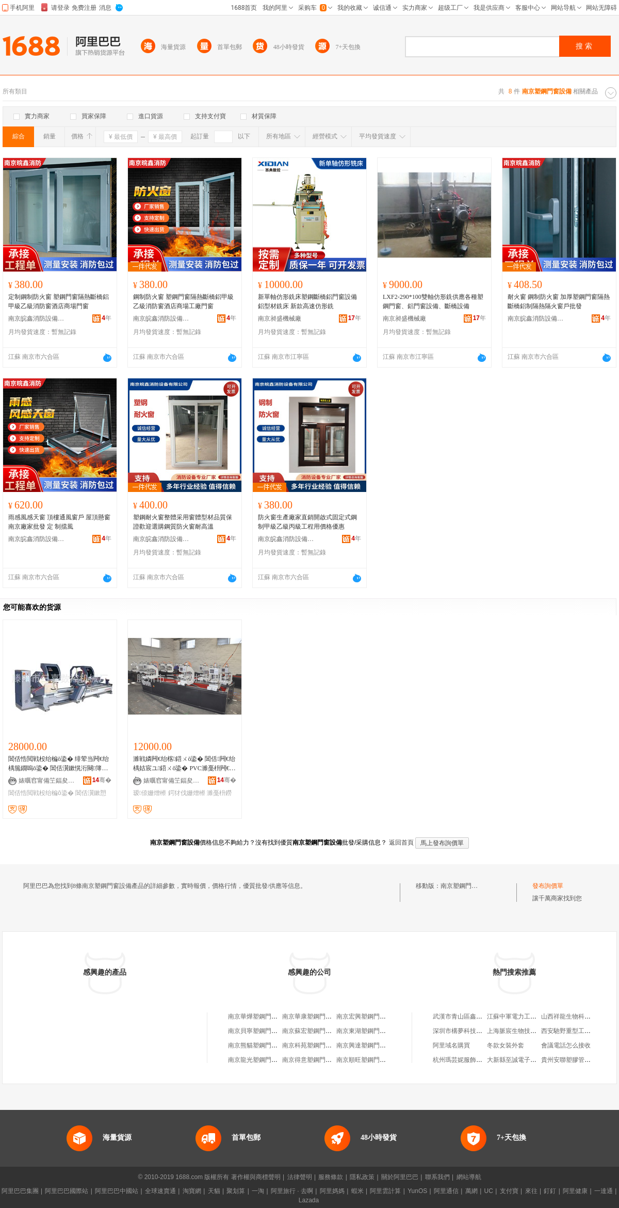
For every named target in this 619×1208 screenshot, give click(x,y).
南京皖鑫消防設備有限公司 (36, 318)
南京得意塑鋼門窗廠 (310, 1059)
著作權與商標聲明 (256, 1177)
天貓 (214, 1191)
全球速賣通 (160, 1191)
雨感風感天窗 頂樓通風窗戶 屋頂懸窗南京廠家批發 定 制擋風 (59, 522)
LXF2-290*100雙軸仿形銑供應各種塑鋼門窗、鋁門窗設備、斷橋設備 (433, 301)
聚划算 (235, 1191)
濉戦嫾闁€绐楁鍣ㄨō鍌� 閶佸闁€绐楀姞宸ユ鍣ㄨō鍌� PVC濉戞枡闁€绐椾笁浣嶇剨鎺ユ (184, 764)
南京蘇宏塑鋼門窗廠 (310, 1031)
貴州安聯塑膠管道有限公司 (578, 1059)
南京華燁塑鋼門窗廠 (256, 1016)
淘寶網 (192, 1191)
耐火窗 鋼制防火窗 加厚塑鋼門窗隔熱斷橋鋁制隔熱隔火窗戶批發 (559, 301)
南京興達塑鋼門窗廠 (364, 1045)
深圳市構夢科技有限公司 (467, 1031)
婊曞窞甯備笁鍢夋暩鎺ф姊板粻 (47, 780)
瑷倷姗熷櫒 (149, 793)
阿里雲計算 (385, 1191)
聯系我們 (437, 1177)
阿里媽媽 (332, 1191)
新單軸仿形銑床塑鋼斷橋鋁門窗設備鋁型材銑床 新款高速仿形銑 (307, 301)
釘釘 (550, 1191)
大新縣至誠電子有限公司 (521, 1059)
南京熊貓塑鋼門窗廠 (256, 1045)
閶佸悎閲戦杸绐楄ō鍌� (41, 793)
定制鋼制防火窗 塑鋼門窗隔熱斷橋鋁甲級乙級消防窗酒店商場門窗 (58, 301)
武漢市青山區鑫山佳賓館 (467, 1016)
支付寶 (509, 1191)
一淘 (258, 1191)
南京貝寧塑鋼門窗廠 (256, 1031)
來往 (531, 1191)
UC (488, 1191)
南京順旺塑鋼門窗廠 (364, 1059)
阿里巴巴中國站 (116, 1191)
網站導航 (469, 1177)
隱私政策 (362, 1177)
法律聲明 (299, 1177)
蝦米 (357, 1191)
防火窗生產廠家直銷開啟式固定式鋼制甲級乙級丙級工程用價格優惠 (307, 522)
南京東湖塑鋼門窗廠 (364, 1031)
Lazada (309, 1200)
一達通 (603, 1191)
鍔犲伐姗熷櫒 (186, 793)
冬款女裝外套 (505, 1045)
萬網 (471, 1191)
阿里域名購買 (451, 1045)
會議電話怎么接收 (566, 1045)
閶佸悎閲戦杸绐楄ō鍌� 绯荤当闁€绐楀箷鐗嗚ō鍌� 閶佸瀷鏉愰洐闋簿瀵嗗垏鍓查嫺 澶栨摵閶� (58, 764)
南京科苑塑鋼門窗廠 (310, 1045)
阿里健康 (575, 1191)
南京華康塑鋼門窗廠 (310, 1016)
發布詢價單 (547, 885)
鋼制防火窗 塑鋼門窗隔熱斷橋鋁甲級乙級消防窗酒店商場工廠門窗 (183, 301)
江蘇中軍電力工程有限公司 (524, 1016)
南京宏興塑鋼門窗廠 (364, 1016)
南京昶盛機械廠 (279, 318)
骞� (101, 780)
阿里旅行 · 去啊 (292, 1191)
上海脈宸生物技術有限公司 (524, 1031)
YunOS (417, 1191)
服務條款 (330, 1177)
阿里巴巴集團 (20, 1191)
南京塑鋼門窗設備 (465, 885)
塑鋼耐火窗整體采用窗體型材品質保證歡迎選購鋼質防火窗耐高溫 (182, 522)
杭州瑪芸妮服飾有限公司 (467, 1059)
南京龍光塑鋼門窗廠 (256, 1059)
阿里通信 (446, 1191)
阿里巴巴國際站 (66, 1191)
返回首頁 (401, 842)
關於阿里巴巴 (399, 1177)
